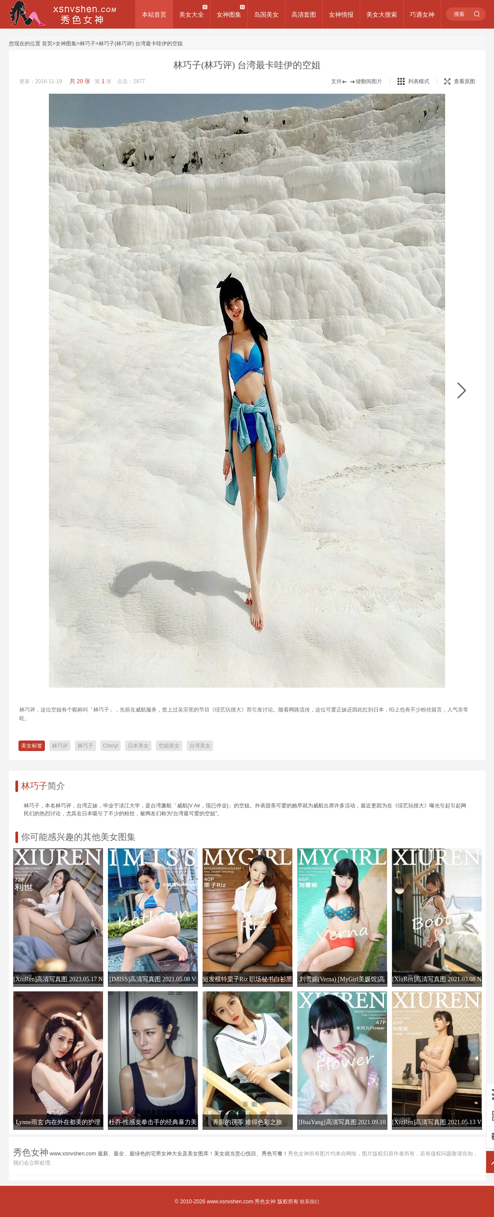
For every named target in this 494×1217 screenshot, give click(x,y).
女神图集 (229, 14)
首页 (47, 43)
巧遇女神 (422, 14)
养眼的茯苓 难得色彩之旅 (247, 1122)
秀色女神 (265, 1202)
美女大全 (191, 14)
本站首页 (154, 14)
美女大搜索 (381, 14)
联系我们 (309, 1201)
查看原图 (459, 81)
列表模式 (418, 81)
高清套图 (303, 14)
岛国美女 (266, 14)
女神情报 (341, 14)
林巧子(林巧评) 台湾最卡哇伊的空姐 (141, 43)
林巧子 (88, 43)
